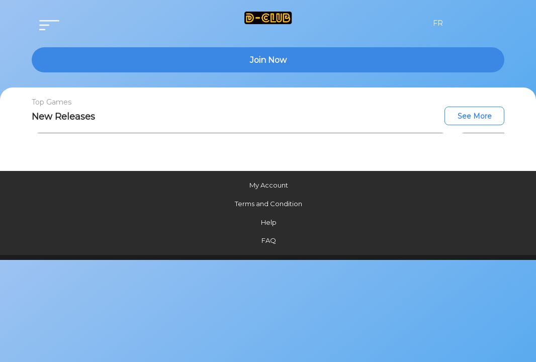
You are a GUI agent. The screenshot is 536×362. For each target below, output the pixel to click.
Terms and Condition (268, 204)
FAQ (268, 240)
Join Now (268, 60)
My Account (268, 185)
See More (475, 116)
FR (438, 23)
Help (269, 222)
